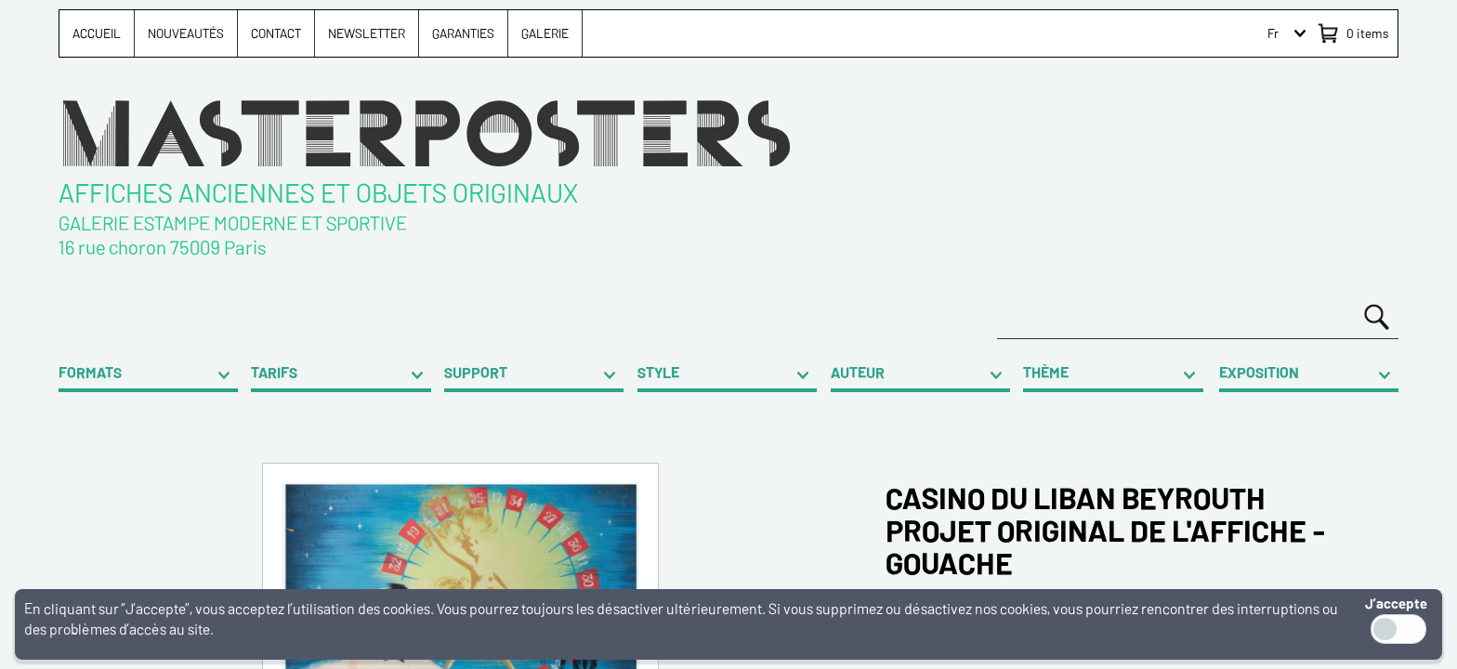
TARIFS (274, 372)
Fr (1273, 33)
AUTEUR (858, 372)
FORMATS (90, 372)
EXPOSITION (1259, 372)
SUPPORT (475, 372)
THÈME (1046, 372)
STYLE (658, 372)
